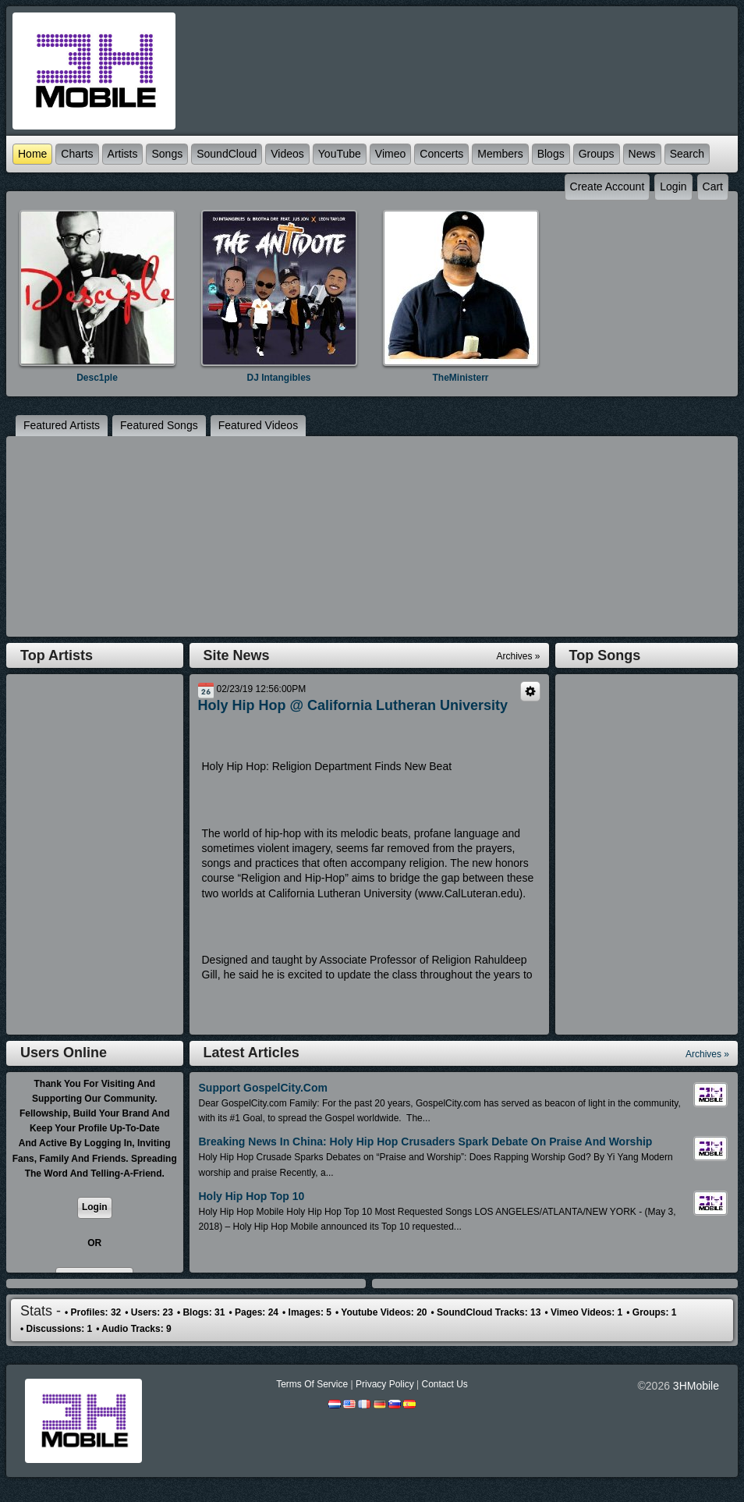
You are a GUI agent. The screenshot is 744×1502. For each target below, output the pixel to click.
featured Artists (61, 425)
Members (500, 153)
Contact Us (444, 1384)
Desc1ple (97, 377)
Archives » (707, 1054)
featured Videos (258, 425)
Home (32, 153)
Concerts (441, 153)
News (642, 153)
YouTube (339, 153)
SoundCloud (227, 153)
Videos (287, 153)
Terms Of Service (312, 1384)
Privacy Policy (385, 1384)
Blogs (551, 153)
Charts (77, 153)
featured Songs (159, 425)
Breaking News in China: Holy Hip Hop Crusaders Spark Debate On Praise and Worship (426, 1141)
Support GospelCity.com (263, 1087)
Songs (166, 153)
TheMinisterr (460, 377)
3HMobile (696, 1385)
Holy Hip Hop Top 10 (252, 1196)
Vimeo (390, 153)
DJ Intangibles (278, 377)
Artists (123, 153)
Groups (597, 153)
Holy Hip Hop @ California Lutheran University (353, 705)
